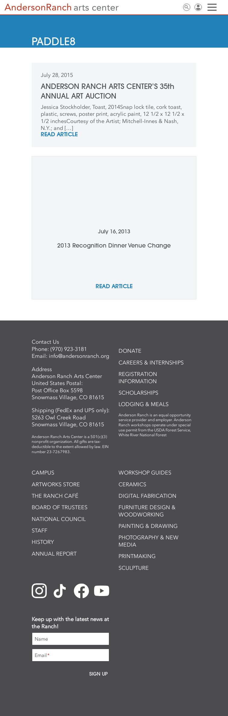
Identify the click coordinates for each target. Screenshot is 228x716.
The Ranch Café (55, 496)
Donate (130, 351)
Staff (39, 530)
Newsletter (163, 7)
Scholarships (138, 393)
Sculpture (134, 568)
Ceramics (132, 484)
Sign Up (98, 674)
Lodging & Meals (144, 404)
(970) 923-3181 (68, 349)
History (43, 542)
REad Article (59, 135)
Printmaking (137, 556)
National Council (59, 519)
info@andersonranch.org (79, 356)
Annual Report (54, 553)
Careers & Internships (151, 362)
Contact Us (175, 7)
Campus (43, 472)
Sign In (198, 7)
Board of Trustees (59, 507)
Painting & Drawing (148, 526)
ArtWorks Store (56, 484)
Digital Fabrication (147, 496)
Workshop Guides (145, 472)
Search (186, 7)
